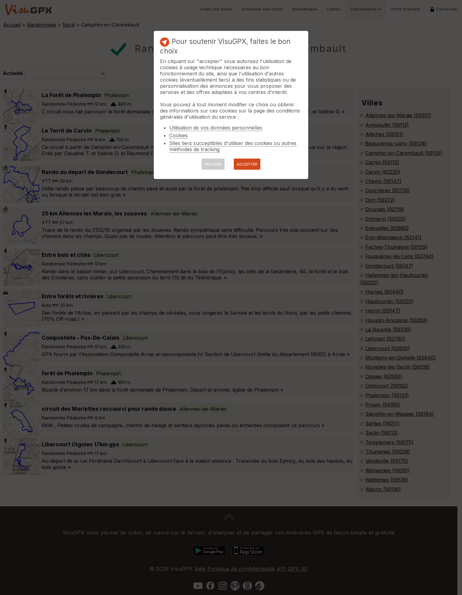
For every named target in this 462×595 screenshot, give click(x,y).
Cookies (178, 135)
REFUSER (213, 164)
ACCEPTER (247, 164)
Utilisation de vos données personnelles (215, 128)
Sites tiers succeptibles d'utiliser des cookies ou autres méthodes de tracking (232, 146)
